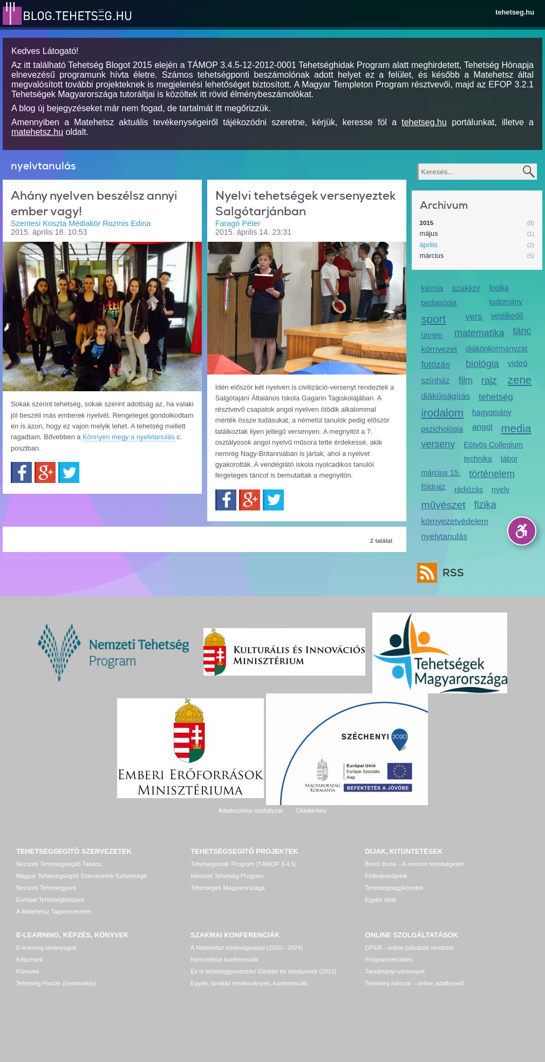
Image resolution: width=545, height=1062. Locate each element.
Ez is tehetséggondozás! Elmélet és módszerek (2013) (263, 971)
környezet (439, 348)
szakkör (466, 287)
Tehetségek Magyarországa (227, 887)
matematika (479, 333)
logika (499, 287)
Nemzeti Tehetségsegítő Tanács (58, 864)
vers (473, 316)
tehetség (496, 397)
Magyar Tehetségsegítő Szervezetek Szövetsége (81, 876)
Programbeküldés (389, 959)
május (429, 233)
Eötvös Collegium (493, 444)
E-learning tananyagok (46, 947)
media (516, 428)
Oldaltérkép (311, 810)
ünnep (431, 335)
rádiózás (468, 489)
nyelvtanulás (444, 536)
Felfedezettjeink (386, 876)
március (432, 255)
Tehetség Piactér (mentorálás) (56, 983)
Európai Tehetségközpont (50, 899)
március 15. (441, 472)
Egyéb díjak (381, 899)
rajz (489, 380)
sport (433, 318)
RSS (450, 573)
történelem (492, 473)
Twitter (68, 472)
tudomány (505, 301)
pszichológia (442, 429)
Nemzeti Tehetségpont (46, 887)
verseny (438, 444)
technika (478, 458)
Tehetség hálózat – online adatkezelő (415, 983)
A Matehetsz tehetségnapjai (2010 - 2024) (246, 947)
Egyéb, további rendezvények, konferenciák (248, 983)
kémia (432, 287)
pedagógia (439, 302)
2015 (427, 223)
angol (482, 426)
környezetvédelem (455, 521)
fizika (485, 504)
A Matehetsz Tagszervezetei (53, 911)
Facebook (21, 472)
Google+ (45, 472)
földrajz (433, 486)
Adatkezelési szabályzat (250, 810)
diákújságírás (446, 395)
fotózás (436, 364)
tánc (522, 330)
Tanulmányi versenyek (395, 971)
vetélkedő (507, 315)
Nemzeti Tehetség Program (226, 876)
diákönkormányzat (496, 348)
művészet (443, 504)
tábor (509, 458)
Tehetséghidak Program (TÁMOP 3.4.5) (243, 864)
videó (518, 362)
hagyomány (492, 412)
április (429, 245)
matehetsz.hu (37, 132)
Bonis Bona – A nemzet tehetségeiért (414, 864)
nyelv (500, 489)
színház (435, 380)
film (466, 380)
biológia (482, 363)
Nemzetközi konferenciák (224, 959)
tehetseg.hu (514, 12)
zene (520, 379)
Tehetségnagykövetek (394, 887)
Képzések (29, 959)
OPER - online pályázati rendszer (409, 947)
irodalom (442, 412)
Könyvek (27, 971)
